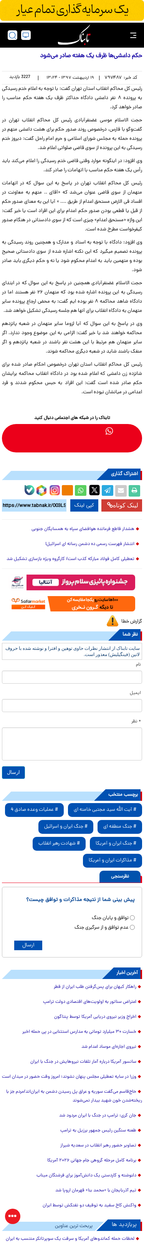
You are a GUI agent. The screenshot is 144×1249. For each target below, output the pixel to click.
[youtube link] (79, 446)
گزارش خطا (131, 621)
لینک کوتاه (122, 505)
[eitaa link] (35, 431)
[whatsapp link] (109, 431)
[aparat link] (65, 446)
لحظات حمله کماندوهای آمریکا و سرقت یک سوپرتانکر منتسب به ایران (70, 1239)
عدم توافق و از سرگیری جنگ (101, 927)
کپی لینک (84, 505)
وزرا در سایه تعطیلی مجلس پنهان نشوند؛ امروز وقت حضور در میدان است (69, 1076)
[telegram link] (94, 431)
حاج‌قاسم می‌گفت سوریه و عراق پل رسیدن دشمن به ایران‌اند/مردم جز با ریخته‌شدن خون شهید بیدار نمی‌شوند (74, 1096)
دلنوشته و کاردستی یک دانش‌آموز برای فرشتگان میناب (86, 1175)
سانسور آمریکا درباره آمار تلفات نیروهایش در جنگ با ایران (83, 1062)
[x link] (20, 431)
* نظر (136, 721)
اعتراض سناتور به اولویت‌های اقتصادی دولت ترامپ (89, 1002)
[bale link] (79, 431)
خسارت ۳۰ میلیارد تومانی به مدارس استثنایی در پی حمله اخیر (79, 1032)
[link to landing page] (74, 35)
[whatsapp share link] (80, 491)
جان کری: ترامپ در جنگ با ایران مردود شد (97, 1115)
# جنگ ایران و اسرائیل (66, 826)
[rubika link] (124, 431)
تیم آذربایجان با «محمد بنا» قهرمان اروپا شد (95, 1190)
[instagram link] (50, 431)
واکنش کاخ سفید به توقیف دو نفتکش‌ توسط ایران (89, 1205)
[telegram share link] (107, 491)
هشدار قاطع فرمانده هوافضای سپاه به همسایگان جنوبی (82, 529)
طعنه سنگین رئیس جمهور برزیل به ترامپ (98, 1130)
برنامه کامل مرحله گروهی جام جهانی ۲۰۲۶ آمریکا (91, 1160)
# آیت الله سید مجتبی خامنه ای (105, 809)
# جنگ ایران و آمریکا (116, 843)
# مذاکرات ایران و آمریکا (112, 860)
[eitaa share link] (67, 491)
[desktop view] (26, 35)
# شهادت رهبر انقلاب (59, 843)
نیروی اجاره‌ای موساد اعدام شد (108, 1047)
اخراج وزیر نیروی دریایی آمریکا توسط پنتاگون (95, 1017)
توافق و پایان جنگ (110, 918)
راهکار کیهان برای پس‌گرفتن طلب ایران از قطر (95, 987)
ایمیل (135, 693)
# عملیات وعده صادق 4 (34, 809)
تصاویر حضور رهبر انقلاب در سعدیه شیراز (98, 1145)
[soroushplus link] (65, 431)
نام (138, 664)
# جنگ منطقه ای (119, 826)
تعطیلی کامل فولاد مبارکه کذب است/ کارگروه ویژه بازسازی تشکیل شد (70, 559)
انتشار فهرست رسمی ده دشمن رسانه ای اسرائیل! (89, 544)
